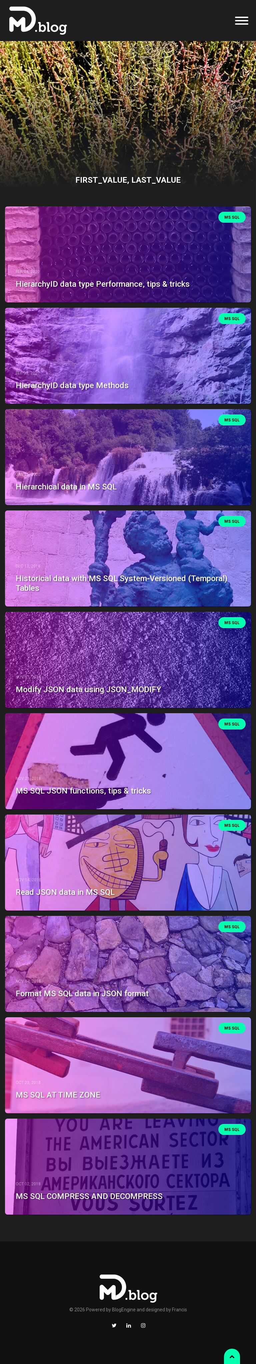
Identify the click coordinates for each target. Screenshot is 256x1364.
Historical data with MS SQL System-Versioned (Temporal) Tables (121, 583)
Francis (179, 1309)
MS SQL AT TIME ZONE (58, 1095)
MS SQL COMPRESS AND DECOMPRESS (89, 1196)
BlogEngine (124, 1309)
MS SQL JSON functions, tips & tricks (83, 791)
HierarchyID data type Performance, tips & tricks (103, 284)
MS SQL (232, 217)
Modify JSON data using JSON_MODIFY (88, 689)
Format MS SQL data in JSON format (82, 993)
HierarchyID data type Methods (72, 385)
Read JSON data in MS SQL (65, 892)
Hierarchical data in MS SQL (66, 486)
